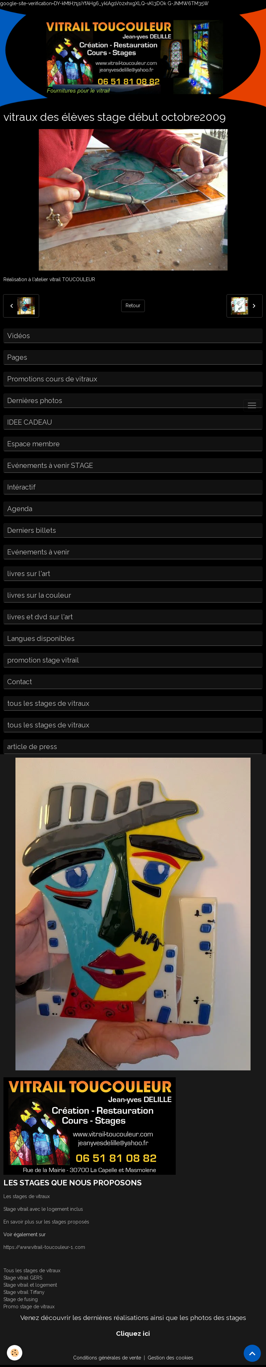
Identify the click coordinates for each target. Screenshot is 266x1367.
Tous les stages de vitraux (31, 1270)
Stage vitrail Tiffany (24, 1292)
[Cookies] (14, 1352)
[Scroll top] (252, 1353)
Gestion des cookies (170, 1357)
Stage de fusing (20, 1299)
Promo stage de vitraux (29, 1306)
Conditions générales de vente (107, 1357)
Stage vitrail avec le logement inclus (43, 1209)
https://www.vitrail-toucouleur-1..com (44, 1247)
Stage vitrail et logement (30, 1285)
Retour (133, 305)
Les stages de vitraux (26, 1196)
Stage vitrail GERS (22, 1277)
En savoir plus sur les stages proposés (46, 1222)
